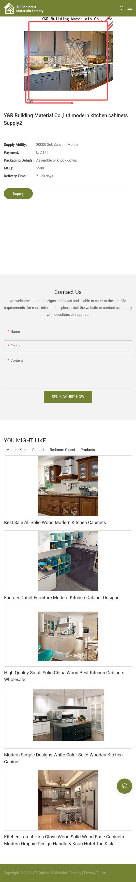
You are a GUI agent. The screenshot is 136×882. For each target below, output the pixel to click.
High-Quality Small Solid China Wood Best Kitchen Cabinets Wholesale (64, 676)
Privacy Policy (95, 873)
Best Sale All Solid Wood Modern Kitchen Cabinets (55, 522)
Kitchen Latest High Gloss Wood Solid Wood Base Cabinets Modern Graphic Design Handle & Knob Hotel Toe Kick (64, 840)
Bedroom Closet (62, 450)
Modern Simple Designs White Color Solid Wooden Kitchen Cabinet (63, 758)
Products (88, 450)
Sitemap (113, 873)
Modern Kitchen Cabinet (25, 450)
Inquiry (18, 194)
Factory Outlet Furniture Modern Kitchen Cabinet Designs (61, 597)
